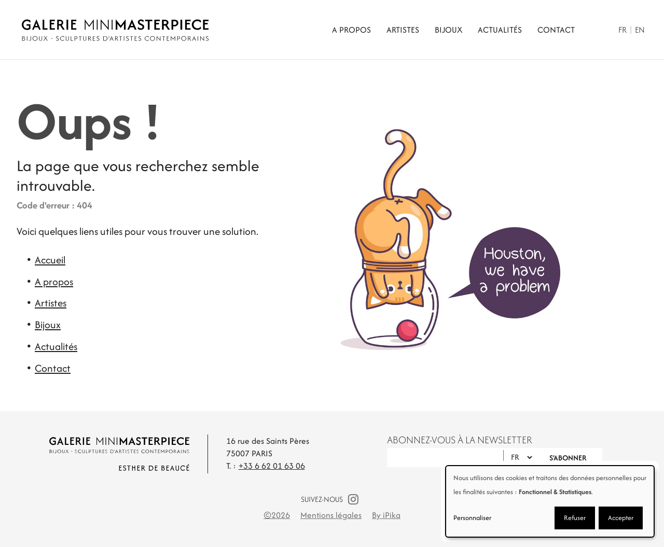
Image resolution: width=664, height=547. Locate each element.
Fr (622, 30)
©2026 (277, 515)
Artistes (402, 30)
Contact (556, 30)
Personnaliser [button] (472, 518)
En (640, 30)
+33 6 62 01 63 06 (272, 466)
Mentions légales (331, 515)
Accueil (50, 260)
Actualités (500, 30)
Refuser (575, 518)
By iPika (386, 515)
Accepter (620, 518)
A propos (351, 30)
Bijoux (448, 30)
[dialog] (550, 501)
